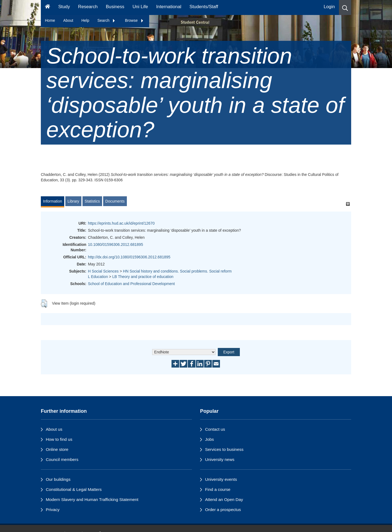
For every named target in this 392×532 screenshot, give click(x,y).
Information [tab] (52, 201)
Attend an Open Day (224, 499)
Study (64, 6)
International (168, 6)
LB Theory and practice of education (142, 276)
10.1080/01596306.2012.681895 (115, 244)
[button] (345, 7)
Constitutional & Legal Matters (74, 489)
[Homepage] (47, 7)
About (68, 20)
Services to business (224, 449)
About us (54, 429)
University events (221, 479)
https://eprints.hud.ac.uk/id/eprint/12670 (121, 223)
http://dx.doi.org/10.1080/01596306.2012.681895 (129, 257)
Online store (57, 449)
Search (106, 20)
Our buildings (58, 479)
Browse (134, 20)
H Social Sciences (103, 271)
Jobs (209, 439)
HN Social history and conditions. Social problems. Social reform (177, 271)
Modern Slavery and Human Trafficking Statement (92, 499)
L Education (98, 276)
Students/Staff (203, 6)
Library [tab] (73, 201)
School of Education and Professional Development (131, 284)
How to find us (59, 439)
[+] (348, 204)
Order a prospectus (223, 509)
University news (219, 459)
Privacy (52, 509)
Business (115, 6)
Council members (62, 459)
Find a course (217, 489)
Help (85, 20)
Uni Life (140, 6)
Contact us (215, 429)
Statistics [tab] (92, 201)
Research (88, 6)
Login (329, 6)
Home (50, 20)
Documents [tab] (115, 201)
